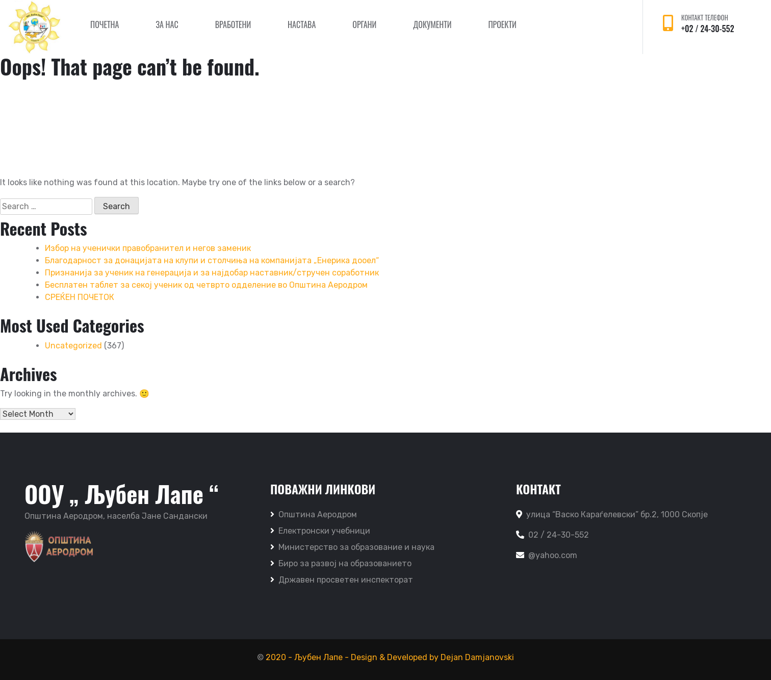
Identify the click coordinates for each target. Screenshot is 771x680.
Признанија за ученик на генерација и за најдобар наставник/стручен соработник (212, 273)
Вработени (233, 24)
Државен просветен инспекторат (341, 580)
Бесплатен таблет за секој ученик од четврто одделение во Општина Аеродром (206, 285)
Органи (364, 24)
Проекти (502, 24)
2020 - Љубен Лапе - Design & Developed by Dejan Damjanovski (390, 657)
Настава (302, 24)
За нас (167, 24)
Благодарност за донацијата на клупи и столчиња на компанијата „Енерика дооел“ (212, 260)
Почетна (104, 24)
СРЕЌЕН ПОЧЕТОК (79, 297)
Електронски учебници (320, 531)
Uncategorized (73, 345)
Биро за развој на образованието (341, 563)
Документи (432, 24)
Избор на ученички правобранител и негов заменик (148, 248)
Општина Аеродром (313, 514)
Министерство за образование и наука (352, 547)
